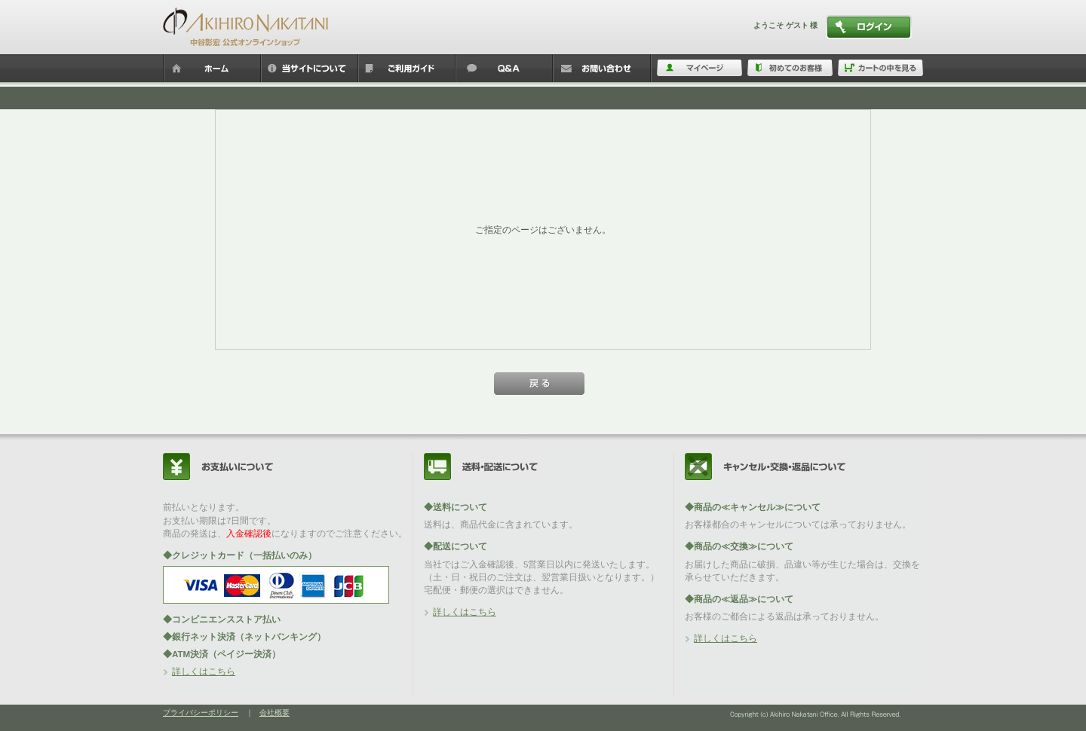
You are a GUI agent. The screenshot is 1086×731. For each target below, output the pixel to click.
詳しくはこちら (203, 671)
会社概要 (274, 712)
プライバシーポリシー (200, 712)
